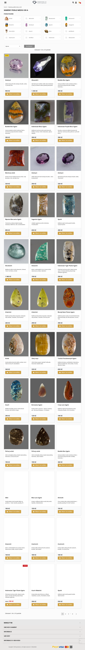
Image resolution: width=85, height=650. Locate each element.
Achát (7, 358)
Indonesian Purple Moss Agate (67, 126)
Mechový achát (10, 173)
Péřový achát (9, 451)
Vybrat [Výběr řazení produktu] (13, 46)
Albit (6, 498)
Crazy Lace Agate (63, 405)
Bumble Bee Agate (64, 80)
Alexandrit (35, 80)
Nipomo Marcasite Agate (13, 219)
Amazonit (35, 266)
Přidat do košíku (13, 94)
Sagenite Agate (37, 219)
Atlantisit (8, 312)
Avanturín (35, 544)
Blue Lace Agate (37, 498)
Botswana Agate (37, 405)
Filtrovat (29, 46)
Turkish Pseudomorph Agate (67, 358)
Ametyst (8, 80)
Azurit (7, 405)
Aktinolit (60, 498)
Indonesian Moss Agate (39, 126)
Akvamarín (8, 266)
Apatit (60, 219)
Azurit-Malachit (37, 590)
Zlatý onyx (35, 358)
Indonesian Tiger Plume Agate (67, 266)
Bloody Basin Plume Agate (66, 312)
